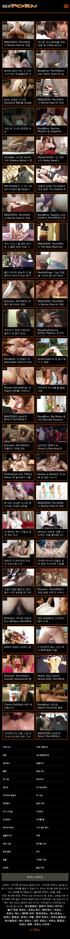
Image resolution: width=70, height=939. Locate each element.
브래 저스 (7, 747)
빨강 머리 (40, 868)
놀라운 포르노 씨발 (44, 892)
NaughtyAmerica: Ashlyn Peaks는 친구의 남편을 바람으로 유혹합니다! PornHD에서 (52, 335)
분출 (5, 860)
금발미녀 (40, 763)
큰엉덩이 (6, 803)
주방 (38, 835)
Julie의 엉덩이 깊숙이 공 (17, 647)
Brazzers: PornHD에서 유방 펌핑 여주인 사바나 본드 (51, 592)
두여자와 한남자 (9, 795)
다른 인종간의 (42, 747)
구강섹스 (40, 811)
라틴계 (5, 868)
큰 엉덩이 (7, 819)
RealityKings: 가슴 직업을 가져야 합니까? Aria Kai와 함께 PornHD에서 (51, 275)
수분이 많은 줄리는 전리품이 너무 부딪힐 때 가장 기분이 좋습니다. (17, 592)
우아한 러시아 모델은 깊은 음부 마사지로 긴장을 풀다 (51, 563)
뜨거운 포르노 (50, 884)
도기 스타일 (8, 811)
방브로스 (6, 763)
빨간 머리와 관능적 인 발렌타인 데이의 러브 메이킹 (17, 275)
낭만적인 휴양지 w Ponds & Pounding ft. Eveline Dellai (50, 448)
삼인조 (5, 787)
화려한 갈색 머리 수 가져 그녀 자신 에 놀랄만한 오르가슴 (17, 74)
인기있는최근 (41, 787)
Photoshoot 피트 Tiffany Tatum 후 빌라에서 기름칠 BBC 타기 (18, 477)
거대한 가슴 (41, 860)
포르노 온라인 (35, 876)
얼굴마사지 (7, 835)
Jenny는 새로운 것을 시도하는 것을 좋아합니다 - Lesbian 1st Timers (51, 535)
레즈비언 (40, 779)
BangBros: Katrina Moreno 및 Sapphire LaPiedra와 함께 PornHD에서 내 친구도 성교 (52, 133)
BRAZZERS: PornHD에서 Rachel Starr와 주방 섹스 (17, 45)
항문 (5, 755)
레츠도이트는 (8, 827)
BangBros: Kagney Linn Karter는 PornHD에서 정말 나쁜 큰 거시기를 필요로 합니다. (52, 219)
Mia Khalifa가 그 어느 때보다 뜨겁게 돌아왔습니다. (18, 189)
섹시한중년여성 (42, 755)
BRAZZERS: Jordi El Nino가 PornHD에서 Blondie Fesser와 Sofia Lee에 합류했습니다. (17, 421)
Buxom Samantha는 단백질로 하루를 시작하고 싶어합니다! (17, 390)
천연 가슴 (7, 844)
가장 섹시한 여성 (11, 895)
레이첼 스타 (41, 844)
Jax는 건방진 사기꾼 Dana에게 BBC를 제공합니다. (17, 102)
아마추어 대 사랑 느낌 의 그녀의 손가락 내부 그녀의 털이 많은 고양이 (17, 736)
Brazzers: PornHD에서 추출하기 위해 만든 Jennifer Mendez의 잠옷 (18, 448)
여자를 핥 (40, 819)
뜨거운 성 (16, 884)
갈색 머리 (40, 803)
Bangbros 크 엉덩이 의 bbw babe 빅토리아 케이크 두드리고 (18, 362)
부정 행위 (7, 852)
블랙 (5, 771)
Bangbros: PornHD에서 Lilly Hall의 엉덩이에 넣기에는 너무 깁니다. (51, 74)
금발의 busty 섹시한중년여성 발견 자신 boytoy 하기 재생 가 (52, 189)
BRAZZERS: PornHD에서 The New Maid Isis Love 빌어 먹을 (51, 246)
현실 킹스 (40, 771)
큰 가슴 (6, 779)
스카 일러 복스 (42, 827)
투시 (38, 852)
